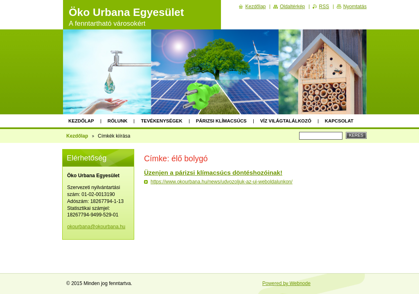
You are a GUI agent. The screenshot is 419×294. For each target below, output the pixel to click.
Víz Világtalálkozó (285, 120)
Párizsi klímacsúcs (221, 120)
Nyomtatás (355, 6)
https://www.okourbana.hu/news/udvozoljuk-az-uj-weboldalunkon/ (222, 182)
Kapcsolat (339, 120)
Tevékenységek (161, 120)
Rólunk (118, 120)
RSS (324, 6)
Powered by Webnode (286, 283)
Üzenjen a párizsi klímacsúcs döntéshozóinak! (213, 172)
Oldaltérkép (292, 6)
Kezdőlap (81, 120)
